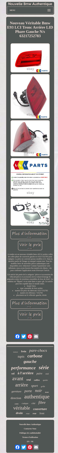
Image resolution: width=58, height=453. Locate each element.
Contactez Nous (30, 429)
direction (16, 398)
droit (47, 392)
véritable (21, 408)
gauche (30, 361)
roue (28, 413)
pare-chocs (38, 350)
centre (17, 404)
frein (23, 351)
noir (38, 390)
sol (13, 373)
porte (28, 391)
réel (47, 374)
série (44, 367)
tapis (21, 356)
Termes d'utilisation (30, 437)
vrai (28, 379)
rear (34, 413)
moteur (15, 352)
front (41, 413)
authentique (36, 397)
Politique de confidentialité (30, 433)
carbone (35, 355)
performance (23, 367)
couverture (40, 409)
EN (28, 441)
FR (32, 441)
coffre (37, 380)
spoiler (45, 380)
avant (17, 378)
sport (34, 386)
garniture (16, 391)
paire (39, 373)
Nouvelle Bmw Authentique (30, 424)
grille (43, 386)
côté (33, 403)
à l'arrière (25, 373)
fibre (41, 402)
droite (19, 413)
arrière (21, 385)
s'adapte (25, 403)
